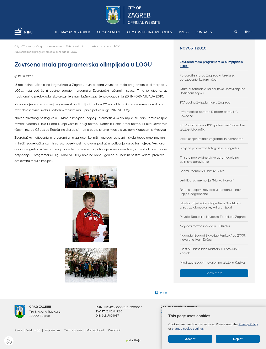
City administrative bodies (149, 32)
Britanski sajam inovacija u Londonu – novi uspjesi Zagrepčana (210, 192)
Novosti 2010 (111, 46)
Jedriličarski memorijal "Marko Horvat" (207, 180)
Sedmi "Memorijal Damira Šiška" (202, 171)
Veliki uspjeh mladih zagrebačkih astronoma (211, 139)
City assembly (108, 32)
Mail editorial (95, 330)
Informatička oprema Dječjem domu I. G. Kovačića (209, 114)
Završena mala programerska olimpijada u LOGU (211, 64)
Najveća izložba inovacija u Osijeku (205, 226)
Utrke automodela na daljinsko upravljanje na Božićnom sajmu (212, 91)
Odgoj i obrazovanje (49, 46)
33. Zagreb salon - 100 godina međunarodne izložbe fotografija (212, 127)
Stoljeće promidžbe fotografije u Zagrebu (209, 148)
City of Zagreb (23, 46)
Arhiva (95, 46)
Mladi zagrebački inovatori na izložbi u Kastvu (212, 262)
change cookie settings (188, 328)
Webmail (114, 330)
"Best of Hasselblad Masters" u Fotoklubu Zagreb (209, 251)
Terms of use (73, 330)
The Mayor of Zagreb (72, 32)
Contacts (204, 32)
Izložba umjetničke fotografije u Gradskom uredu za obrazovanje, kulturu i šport (210, 205)
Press (183, 32)
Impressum (52, 330)
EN (247, 32)
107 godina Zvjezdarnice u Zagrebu (205, 102)
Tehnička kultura (76, 46)
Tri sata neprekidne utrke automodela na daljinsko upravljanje (209, 160)
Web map (33, 330)
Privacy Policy (248, 324)
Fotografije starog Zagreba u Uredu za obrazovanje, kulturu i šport (207, 77)
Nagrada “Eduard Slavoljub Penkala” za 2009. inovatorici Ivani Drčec (213, 238)
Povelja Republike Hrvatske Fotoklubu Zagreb (213, 217)
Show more (214, 273)
